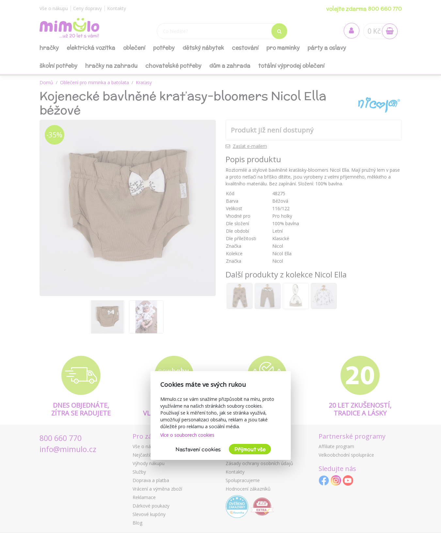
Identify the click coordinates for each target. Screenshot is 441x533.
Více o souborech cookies (187, 435)
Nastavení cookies (198, 449)
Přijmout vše (249, 449)
